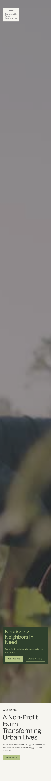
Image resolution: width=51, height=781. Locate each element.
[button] (46, 11)
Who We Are (14, 659)
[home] (11, 14)
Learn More (11, 757)
